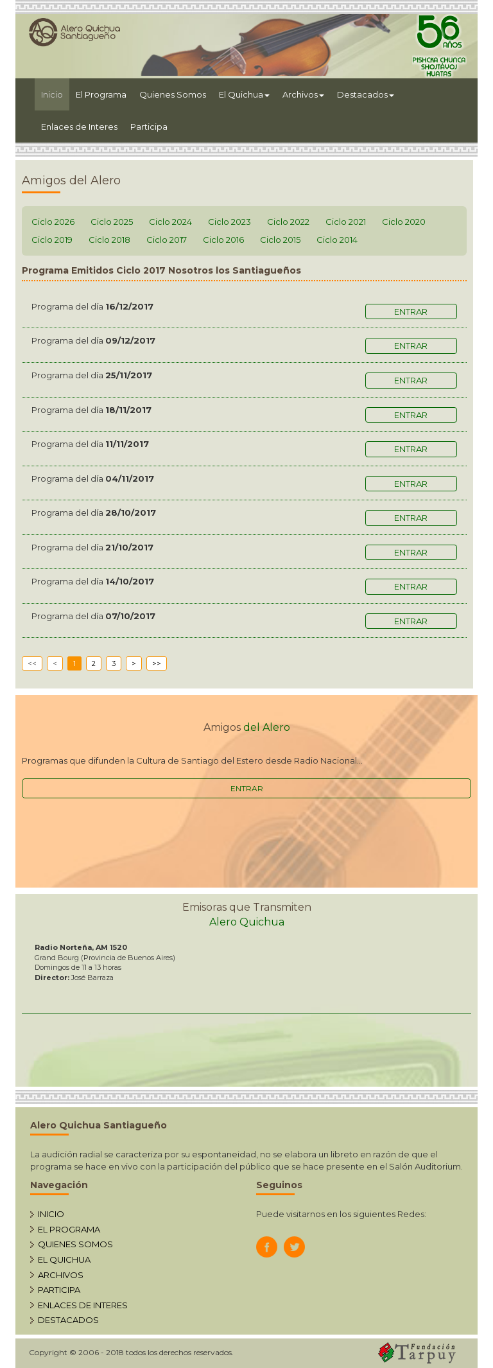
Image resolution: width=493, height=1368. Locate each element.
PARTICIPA (59, 1290)
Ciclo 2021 (345, 221)
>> (156, 663)
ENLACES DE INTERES (83, 1305)
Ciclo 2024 (170, 221)
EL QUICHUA (64, 1259)
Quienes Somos (172, 94)
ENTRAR (246, 788)
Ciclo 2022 (288, 221)
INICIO (51, 1214)
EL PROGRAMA (69, 1229)
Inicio (55, 93)
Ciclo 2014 (337, 239)
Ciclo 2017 (166, 239)
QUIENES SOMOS (75, 1244)
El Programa (101, 94)
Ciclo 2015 (280, 239)
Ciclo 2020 (404, 221)
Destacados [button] (365, 94)
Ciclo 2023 (229, 221)
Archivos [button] (303, 94)
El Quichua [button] (244, 94)
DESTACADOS (68, 1320)
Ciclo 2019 (52, 239)
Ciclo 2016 (223, 239)
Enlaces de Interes (79, 126)
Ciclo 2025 (112, 221)
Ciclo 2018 (109, 239)
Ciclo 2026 (52, 221)
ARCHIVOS (60, 1275)
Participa (149, 126)
